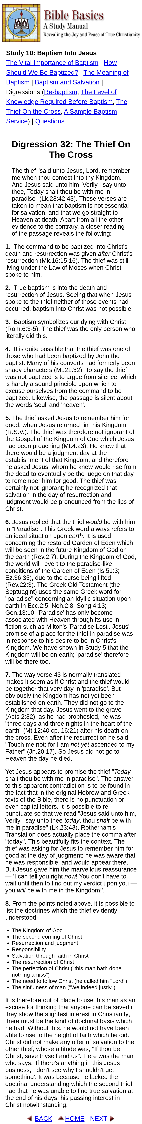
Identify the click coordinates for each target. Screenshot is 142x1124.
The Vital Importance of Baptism (52, 62)
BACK (43, 1118)
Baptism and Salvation (67, 82)
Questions (50, 121)
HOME (74, 1118)
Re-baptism (60, 91)
